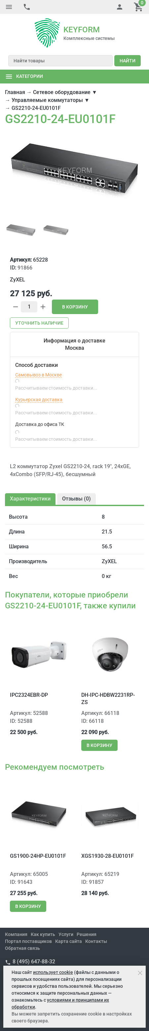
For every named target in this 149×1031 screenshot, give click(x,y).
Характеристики (30, 499)
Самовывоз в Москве (38, 374)
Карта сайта (68, 941)
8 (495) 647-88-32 (34, 961)
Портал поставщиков (28, 941)
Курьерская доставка (38, 399)
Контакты (96, 941)
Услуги (65, 934)
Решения (86, 934)
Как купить (43, 934)
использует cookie (53, 972)
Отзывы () (76, 499)
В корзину (75, 306)
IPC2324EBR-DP (29, 695)
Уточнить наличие (39, 323)
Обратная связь (22, 948)
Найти (127, 60)
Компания (16, 934)
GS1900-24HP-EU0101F (38, 856)
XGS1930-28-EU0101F (107, 856)
